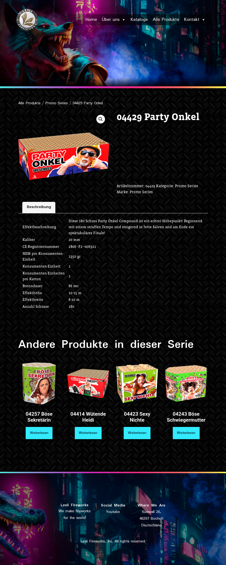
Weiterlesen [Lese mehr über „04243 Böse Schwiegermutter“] (186, 433)
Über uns (114, 19)
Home (91, 19)
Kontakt (195, 19)
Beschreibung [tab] (39, 207)
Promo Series (56, 103)
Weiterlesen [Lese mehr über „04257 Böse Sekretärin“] (39, 433)
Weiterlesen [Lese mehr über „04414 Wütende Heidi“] (88, 433)
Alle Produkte (166, 19)
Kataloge (139, 19)
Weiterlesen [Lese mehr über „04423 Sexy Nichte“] (137, 433)
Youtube (113, 512)
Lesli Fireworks (74, 505)
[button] (100, 119)
